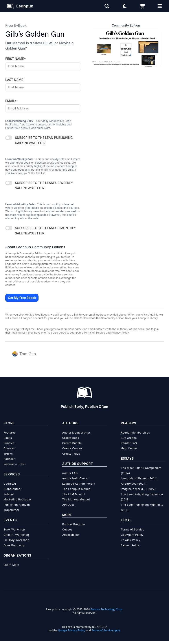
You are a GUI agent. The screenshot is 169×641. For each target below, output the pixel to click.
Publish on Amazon (17, 504)
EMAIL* (11, 101)
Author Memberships (76, 432)
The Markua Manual (76, 499)
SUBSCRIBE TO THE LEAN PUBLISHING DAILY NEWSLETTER (44, 140)
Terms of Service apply (106, 630)
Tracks (8, 453)
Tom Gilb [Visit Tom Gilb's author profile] (27, 354)
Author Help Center (75, 478)
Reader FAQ (129, 443)
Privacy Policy (120, 332)
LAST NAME (14, 80)
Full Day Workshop (16, 540)
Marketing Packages (18, 499)
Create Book (70, 437)
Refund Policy (130, 545)
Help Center (129, 448)
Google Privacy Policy (71, 630)
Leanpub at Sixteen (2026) (139, 478)
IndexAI (9, 494)
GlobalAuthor (13, 489)
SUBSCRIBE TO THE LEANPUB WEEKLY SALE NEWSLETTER (44, 185)
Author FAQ (70, 473)
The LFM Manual (73, 494)
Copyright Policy (132, 534)
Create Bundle (72, 443)
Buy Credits (129, 437)
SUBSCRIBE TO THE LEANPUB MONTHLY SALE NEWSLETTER (45, 230)
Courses (9, 448)
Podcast (9, 459)
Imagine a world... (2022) (138, 489)
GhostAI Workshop (16, 534)
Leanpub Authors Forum (78, 483)
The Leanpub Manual (76, 489)
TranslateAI (11, 510)
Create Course (72, 448)
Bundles (9, 443)
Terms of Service (94, 332)
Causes (67, 529)
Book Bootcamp (14, 545)
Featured (10, 432)
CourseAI (10, 483)
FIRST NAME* (15, 59)
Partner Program (73, 524)
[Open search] (107, 6)
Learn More (11, 564)
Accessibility (71, 534)
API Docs (68, 504)
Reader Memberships (135, 432)
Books (8, 437)
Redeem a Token (15, 464)
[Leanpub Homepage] (20, 6)
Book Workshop (14, 529)
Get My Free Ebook (22, 298)
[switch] (8, 138)
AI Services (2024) (134, 483)
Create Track (71, 453)
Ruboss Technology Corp (106, 609)
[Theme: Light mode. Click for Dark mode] (124, 6)
